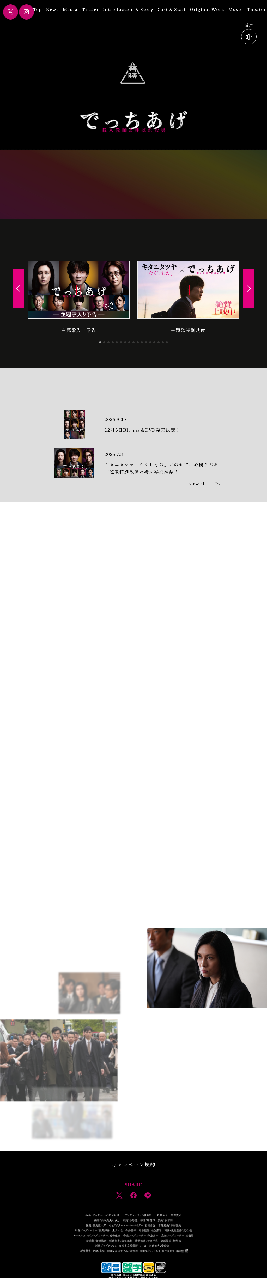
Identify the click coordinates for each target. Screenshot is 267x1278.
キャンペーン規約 (133, 1164)
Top (41, 9)
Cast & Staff (175, 9)
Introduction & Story (131, 9)
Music (239, 9)
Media (73, 9)
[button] (100, 342)
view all (204, 484)
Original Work (210, 9)
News (56, 9)
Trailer (93, 9)
